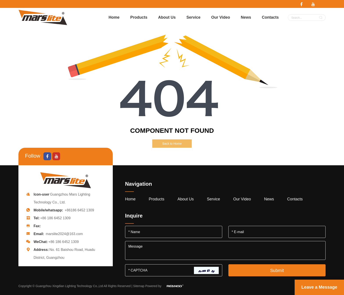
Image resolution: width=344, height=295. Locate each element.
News (246, 17)
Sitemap (138, 286)
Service (193, 17)
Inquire (134, 216)
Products (138, 17)
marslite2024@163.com (64, 234)
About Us (167, 17)
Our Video (220, 17)
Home (114, 17)
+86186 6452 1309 (79, 210)
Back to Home (172, 143)
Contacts (270, 17)
